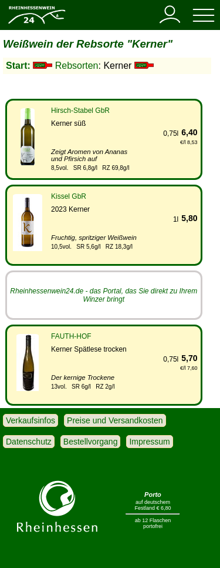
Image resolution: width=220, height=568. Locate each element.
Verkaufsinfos (30, 420)
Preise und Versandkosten (115, 420)
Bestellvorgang (90, 441)
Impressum (149, 441)
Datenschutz (29, 441)
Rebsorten (77, 66)
